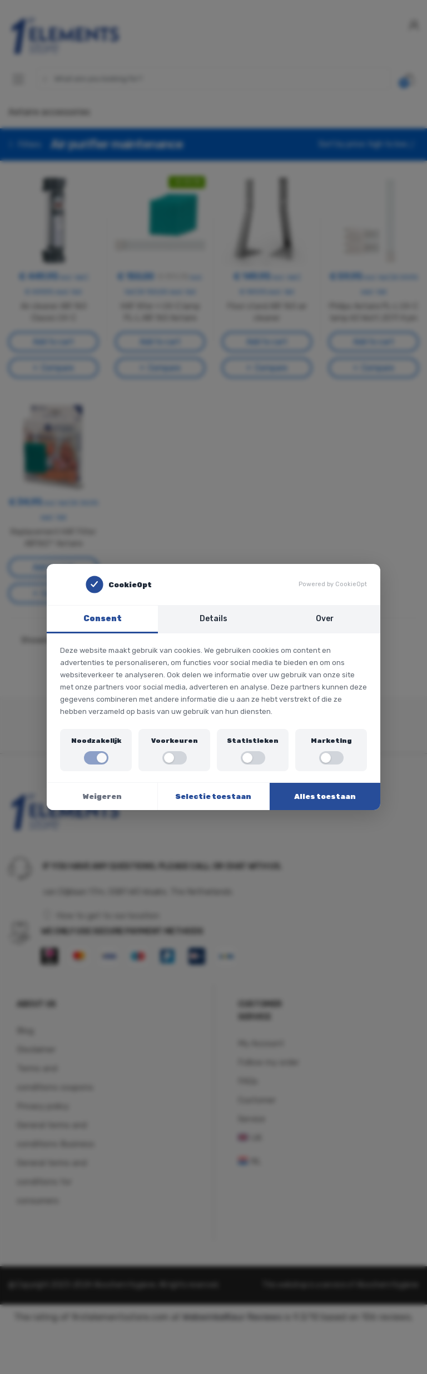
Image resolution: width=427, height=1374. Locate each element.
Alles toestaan (325, 796)
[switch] (96, 758)
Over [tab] (325, 618)
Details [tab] (213, 618)
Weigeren (102, 796)
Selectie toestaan (213, 796)
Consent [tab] (102, 618)
